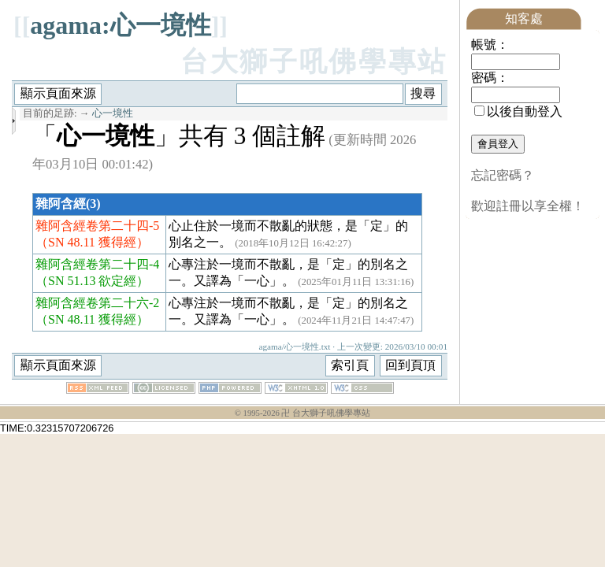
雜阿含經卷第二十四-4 (97, 264)
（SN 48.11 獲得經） (92, 242)
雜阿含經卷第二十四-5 (97, 225)
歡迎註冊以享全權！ (528, 206)
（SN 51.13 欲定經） (92, 280)
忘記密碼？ (502, 175)
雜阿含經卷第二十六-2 (97, 302)
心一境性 (112, 113)
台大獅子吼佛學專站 (313, 61)
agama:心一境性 (120, 25)
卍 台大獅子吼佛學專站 (325, 413)
